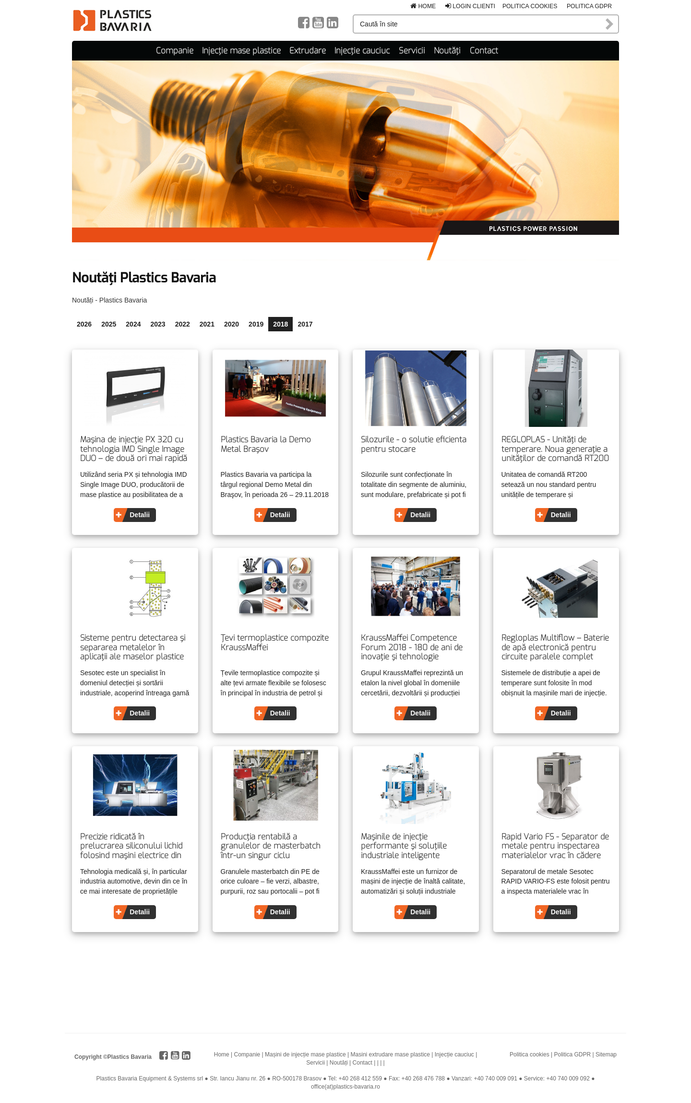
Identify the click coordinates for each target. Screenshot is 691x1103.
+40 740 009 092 (567, 1078)
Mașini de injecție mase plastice (305, 1054)
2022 (182, 324)
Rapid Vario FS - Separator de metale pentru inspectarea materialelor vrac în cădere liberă (555, 846)
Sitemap (606, 1054)
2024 (133, 324)
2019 (256, 324)
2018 (280, 324)
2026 (84, 324)
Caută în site (610, 24)
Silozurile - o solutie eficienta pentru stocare (413, 444)
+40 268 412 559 (360, 1078)
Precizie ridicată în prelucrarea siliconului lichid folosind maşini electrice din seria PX (131, 846)
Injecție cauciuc (362, 50)
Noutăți (447, 50)
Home (423, 6)
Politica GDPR (589, 6)
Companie (174, 50)
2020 (231, 324)
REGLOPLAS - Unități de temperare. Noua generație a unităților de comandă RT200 (555, 449)
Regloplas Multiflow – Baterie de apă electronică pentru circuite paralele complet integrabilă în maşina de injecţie (555, 647)
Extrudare (307, 50)
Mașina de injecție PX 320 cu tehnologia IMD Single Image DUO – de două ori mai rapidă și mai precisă (133, 449)
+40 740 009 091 (495, 1078)
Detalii (140, 515)
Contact (484, 50)
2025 (108, 324)
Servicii (412, 50)
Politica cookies (530, 6)
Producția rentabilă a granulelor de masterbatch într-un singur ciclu (271, 846)
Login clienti (470, 6)
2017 (305, 324)
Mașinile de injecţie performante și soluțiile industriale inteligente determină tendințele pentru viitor (413, 846)
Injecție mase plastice (241, 50)
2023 (157, 324)
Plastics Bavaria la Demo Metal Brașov (266, 444)
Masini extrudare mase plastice (390, 1054)
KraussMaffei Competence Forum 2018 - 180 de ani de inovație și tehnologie (412, 647)
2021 (207, 324)
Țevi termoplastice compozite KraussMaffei (275, 642)
